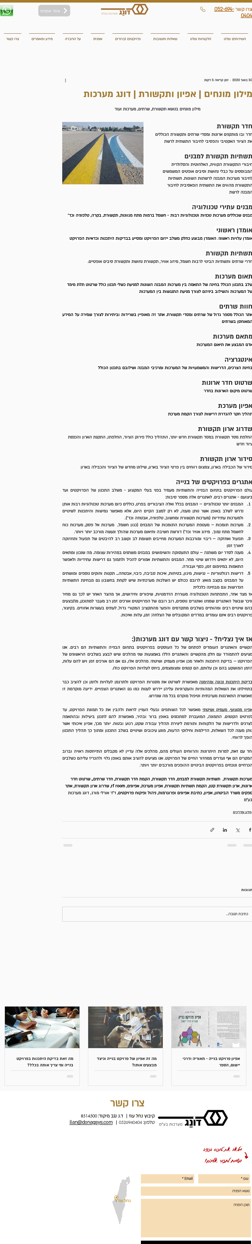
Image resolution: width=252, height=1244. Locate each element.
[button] (12, 36)
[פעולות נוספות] (65, 80)
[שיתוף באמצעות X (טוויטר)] (237, 829)
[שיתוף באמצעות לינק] (212, 829)
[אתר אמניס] (54, 10)
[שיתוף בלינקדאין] (224, 829)
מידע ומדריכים (242, 812)
